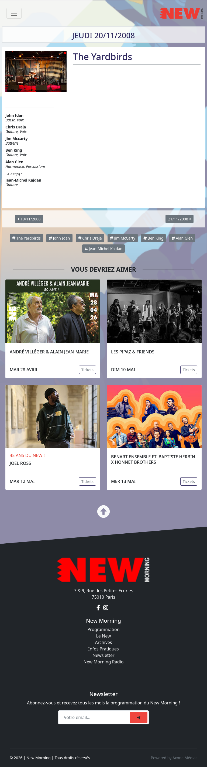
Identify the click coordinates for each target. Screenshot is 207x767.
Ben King (153, 238)
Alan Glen (182, 238)
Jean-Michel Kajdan (103, 248)
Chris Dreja (90, 238)
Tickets (87, 369)
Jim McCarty (122, 238)
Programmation (103, 629)
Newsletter (103, 655)
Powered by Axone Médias (174, 757)
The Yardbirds (26, 238)
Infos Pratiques (103, 649)
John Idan (59, 238)
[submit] (138, 717)
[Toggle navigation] (14, 13)
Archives (103, 642)
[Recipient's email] (95, 717)
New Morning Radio (104, 662)
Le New (103, 636)
